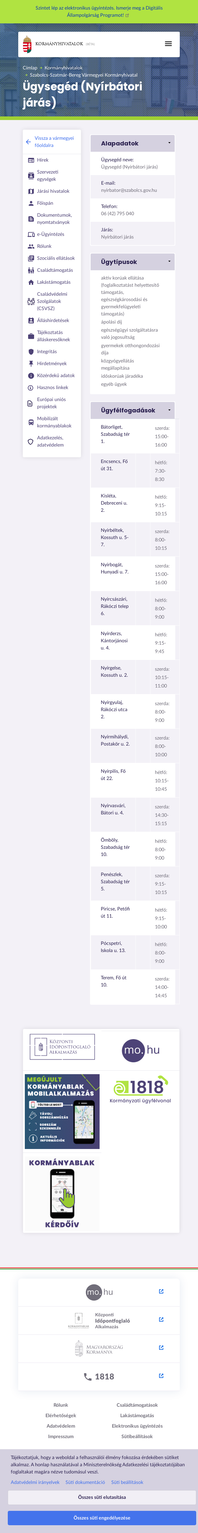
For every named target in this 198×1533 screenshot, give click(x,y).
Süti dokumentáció (85, 1482)
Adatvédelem (61, 1426)
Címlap (30, 68)
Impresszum (61, 1436)
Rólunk (61, 1405)
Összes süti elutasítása (102, 1497)
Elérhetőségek (60, 1415)
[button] (133, 143)
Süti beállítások (127, 1482)
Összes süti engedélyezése (102, 1518)
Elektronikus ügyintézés (137, 1426)
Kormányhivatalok (53, 44)
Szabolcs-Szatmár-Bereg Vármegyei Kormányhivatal (84, 75)
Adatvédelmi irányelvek (35, 1482)
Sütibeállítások (137, 1436)
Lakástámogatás (137, 1415)
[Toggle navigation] (168, 44)
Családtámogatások (137, 1405)
